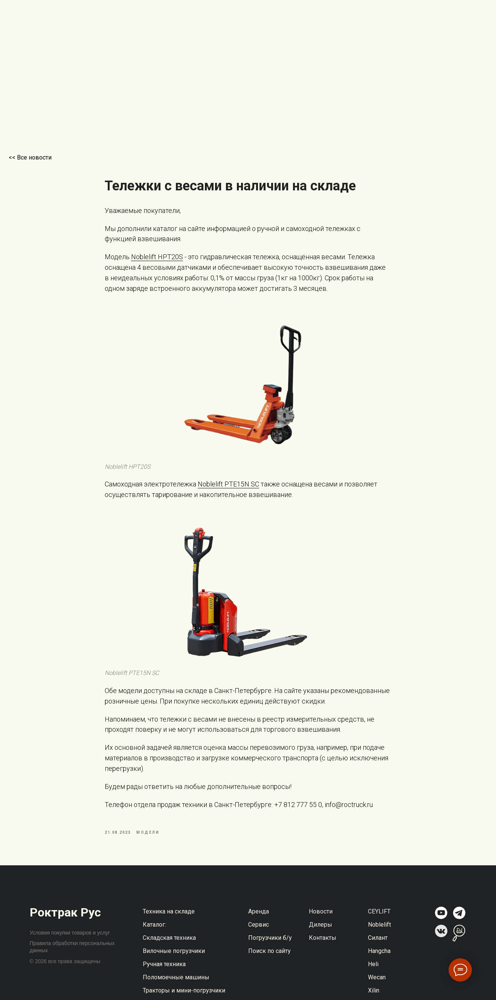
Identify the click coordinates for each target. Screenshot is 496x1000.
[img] (441, 924)
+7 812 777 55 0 (298, 810)
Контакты (322, 949)
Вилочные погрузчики (174, 962)
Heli (373, 975)
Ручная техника (164, 975)
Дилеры (320, 935)
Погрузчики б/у (270, 949)
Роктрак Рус (65, 923)
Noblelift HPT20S (157, 262)
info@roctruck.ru (348, 810)
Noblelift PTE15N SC (228, 490)
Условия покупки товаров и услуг (70, 944)
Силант (378, 949)
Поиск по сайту (269, 962)
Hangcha (379, 962)
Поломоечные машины (176, 988)
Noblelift (379, 935)
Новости (321, 922)
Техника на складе (169, 922)
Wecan (377, 988)
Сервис (258, 935)
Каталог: (154, 935)
